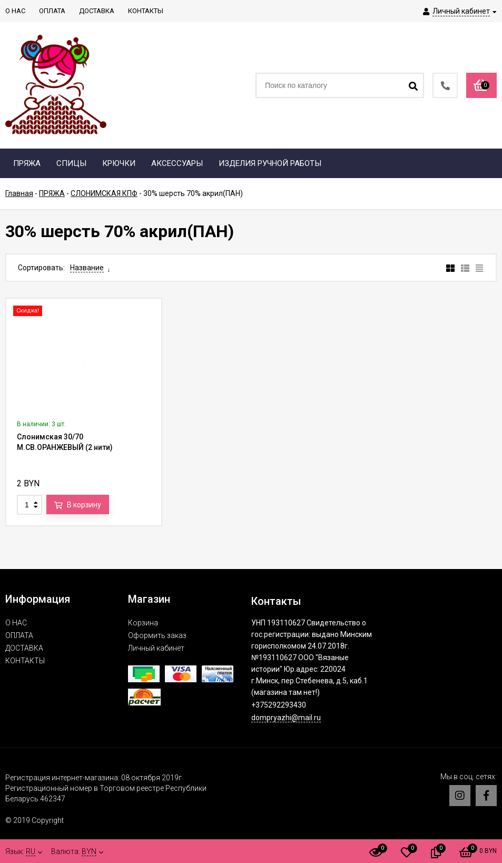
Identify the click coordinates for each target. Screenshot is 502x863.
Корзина (143, 623)
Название (87, 267)
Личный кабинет (156, 648)
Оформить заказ (157, 635)
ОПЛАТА (19, 635)
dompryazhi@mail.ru (286, 717)
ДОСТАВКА (24, 648)
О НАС (16, 623)
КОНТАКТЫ (25, 660)
